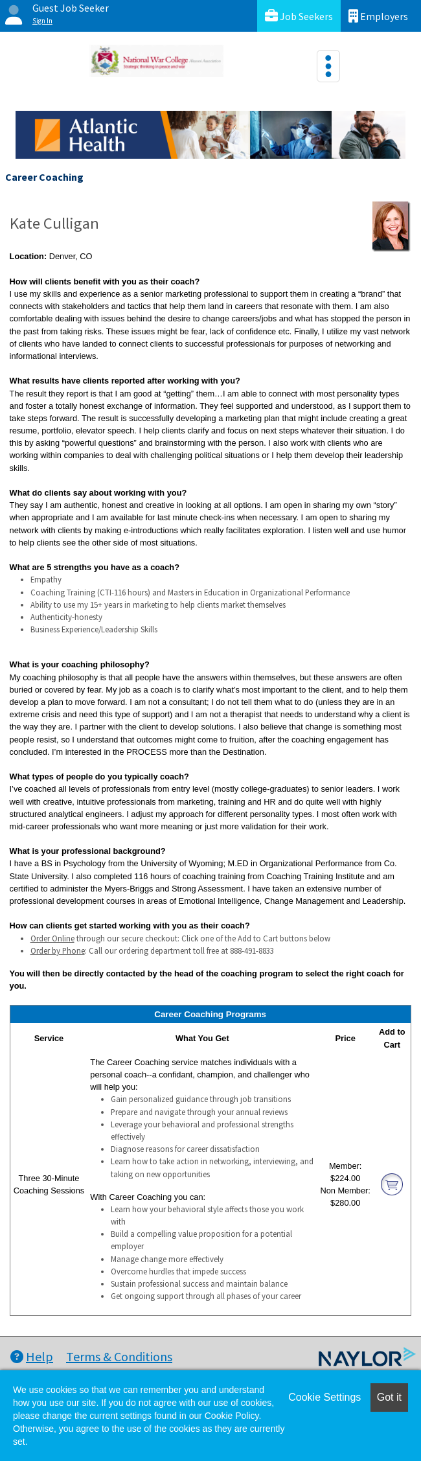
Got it (389, 1397)
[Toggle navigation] (328, 66)
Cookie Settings (324, 1397)
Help (31, 1356)
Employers (378, 16)
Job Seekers (299, 16)
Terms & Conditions (119, 1356)
